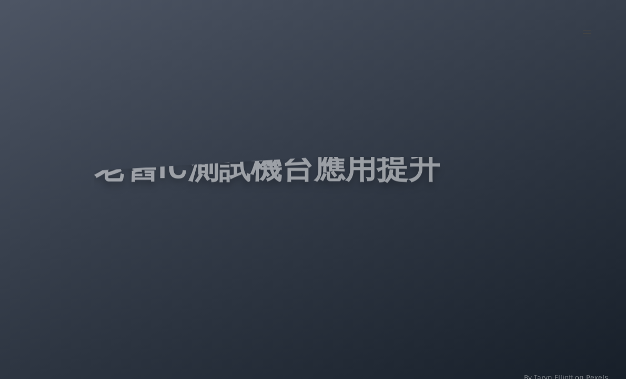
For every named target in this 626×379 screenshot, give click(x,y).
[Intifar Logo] (79, 29)
